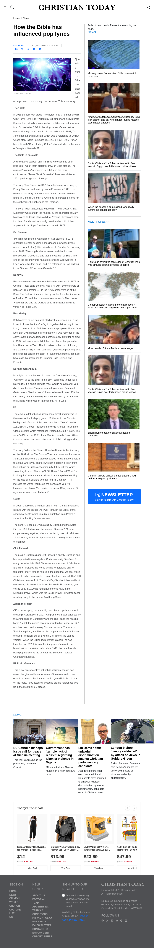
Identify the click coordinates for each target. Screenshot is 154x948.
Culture (15, 909)
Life (12, 913)
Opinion (14, 898)
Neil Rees (18, 45)
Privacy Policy (42, 918)
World (13, 902)
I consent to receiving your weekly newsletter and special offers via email (78, 900)
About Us (38, 895)
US (11, 917)
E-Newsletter (41, 925)
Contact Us (40, 929)
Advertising (40, 906)
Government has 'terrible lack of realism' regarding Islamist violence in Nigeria (59, 755)
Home (16, 18)
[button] (5, 7)
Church (14, 906)
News (26, 18)
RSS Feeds (39, 921)
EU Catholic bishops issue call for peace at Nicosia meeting (28, 751)
